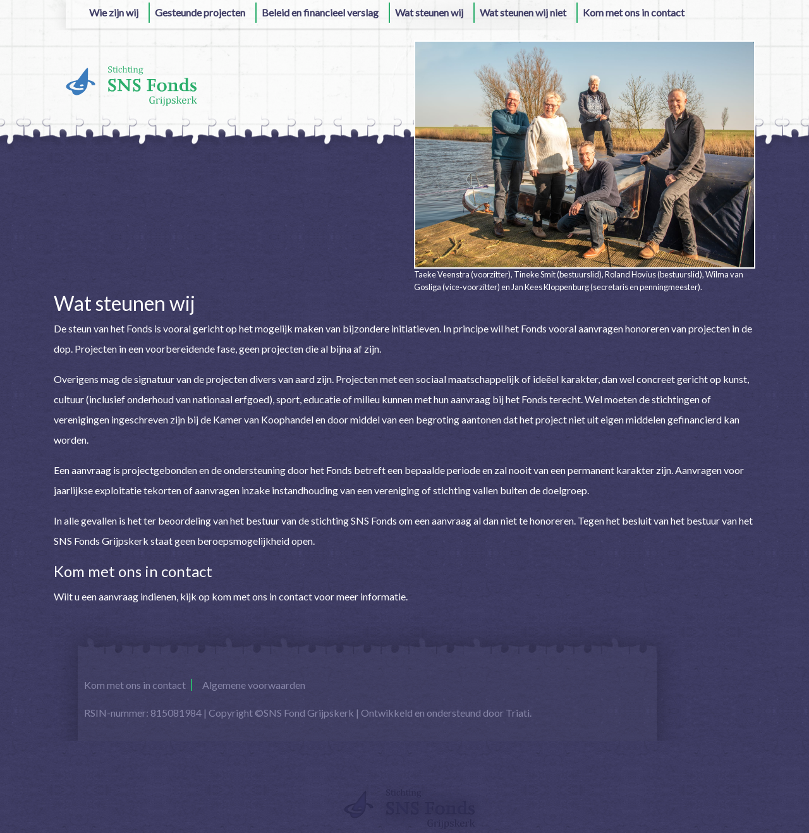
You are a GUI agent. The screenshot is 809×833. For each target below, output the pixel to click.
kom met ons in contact (262, 596)
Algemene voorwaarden (253, 685)
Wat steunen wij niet (523, 12)
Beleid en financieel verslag (320, 12)
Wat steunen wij (429, 12)
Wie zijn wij (113, 12)
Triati (518, 713)
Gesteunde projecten (200, 12)
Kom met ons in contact (633, 12)
